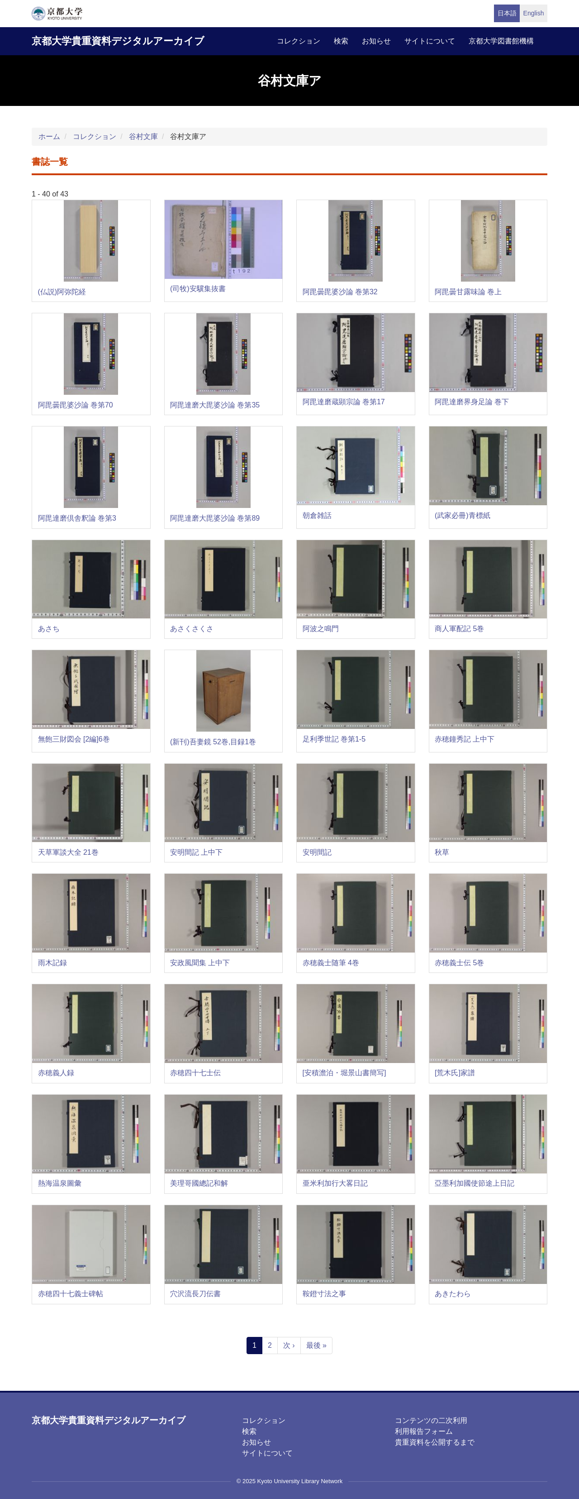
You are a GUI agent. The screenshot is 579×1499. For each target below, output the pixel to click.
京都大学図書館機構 (501, 41)
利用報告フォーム (424, 1431)
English (533, 13)
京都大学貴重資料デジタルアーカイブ (118, 41)
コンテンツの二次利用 (431, 1420)
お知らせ (376, 41)
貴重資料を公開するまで (435, 1442)
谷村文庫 (143, 136)
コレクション (298, 41)
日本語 (507, 13)
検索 (341, 41)
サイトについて (429, 41)
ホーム (49, 136)
